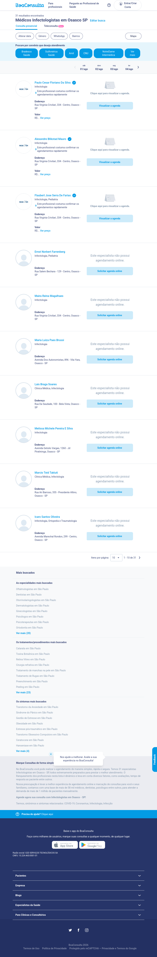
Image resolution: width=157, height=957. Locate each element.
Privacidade (108, 948)
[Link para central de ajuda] (17, 814)
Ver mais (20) (23, 633)
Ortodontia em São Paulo (29, 627)
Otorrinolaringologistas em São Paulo (36, 600)
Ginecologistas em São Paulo (31, 611)
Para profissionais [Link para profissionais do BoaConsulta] (55, 5)
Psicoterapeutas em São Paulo (32, 622)
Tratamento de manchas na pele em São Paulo (41, 670)
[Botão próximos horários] (138, 67)
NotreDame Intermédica (108, 53)
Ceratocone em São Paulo (30, 740)
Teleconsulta (54, 27)
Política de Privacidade (54, 948)
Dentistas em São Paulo (28, 594)
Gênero (42, 36)
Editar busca (97, 20)
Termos (121, 948)
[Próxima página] (139, 557)
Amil (71, 53)
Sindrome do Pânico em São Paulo (34, 712)
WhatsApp (59, 36)
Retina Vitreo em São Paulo (30, 659)
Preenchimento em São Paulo (32, 681)
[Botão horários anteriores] (75, 67)
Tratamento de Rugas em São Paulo (35, 676)
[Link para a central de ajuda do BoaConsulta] (109, 5)
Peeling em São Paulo (27, 687)
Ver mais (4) (22, 751)
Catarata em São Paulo (28, 648)
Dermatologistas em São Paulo (32, 605)
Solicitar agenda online (109, 271)
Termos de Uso (31, 948)
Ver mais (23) (23, 692)
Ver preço (45, 118)
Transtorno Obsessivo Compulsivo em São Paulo (42, 734)
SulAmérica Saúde (51, 53)
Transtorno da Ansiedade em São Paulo (37, 707)
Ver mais (132, 53)
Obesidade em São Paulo (29, 723)
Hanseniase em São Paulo (30, 745)
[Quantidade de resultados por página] (116, 558)
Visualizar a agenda (109, 105)
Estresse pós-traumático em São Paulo (36, 729)
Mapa (133, 36)
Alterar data (25, 36)
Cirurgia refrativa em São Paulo (32, 665)
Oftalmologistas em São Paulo (32, 589)
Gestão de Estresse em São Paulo (34, 718)
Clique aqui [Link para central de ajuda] (37, 814)
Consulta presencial (26, 27)
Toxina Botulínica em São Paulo (33, 654)
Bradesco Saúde (27, 53)
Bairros (76, 36)
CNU (85, 53)
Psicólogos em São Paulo (29, 616)
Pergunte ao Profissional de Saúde (84, 5)
